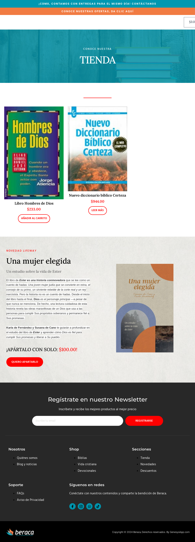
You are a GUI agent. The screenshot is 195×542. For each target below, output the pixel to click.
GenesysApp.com (180, 532)
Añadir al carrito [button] (34, 218)
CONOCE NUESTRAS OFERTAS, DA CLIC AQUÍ (97, 11)
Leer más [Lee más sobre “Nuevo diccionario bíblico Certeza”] (97, 210)
